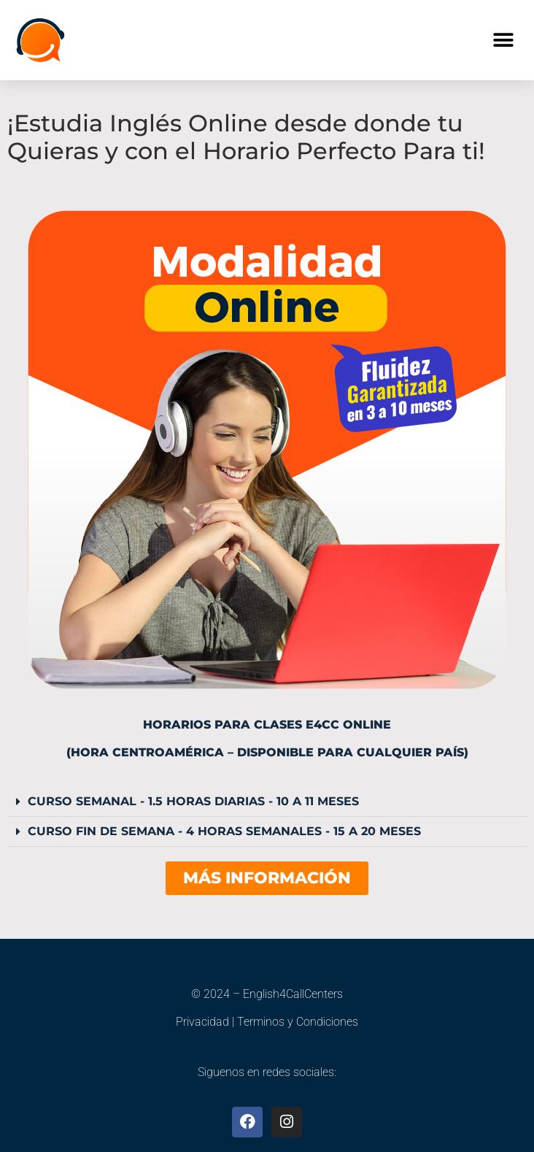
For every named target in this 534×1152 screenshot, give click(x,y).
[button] (503, 40)
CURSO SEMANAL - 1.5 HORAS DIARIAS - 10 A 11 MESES (193, 801)
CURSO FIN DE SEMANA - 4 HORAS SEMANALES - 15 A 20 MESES (224, 831)
